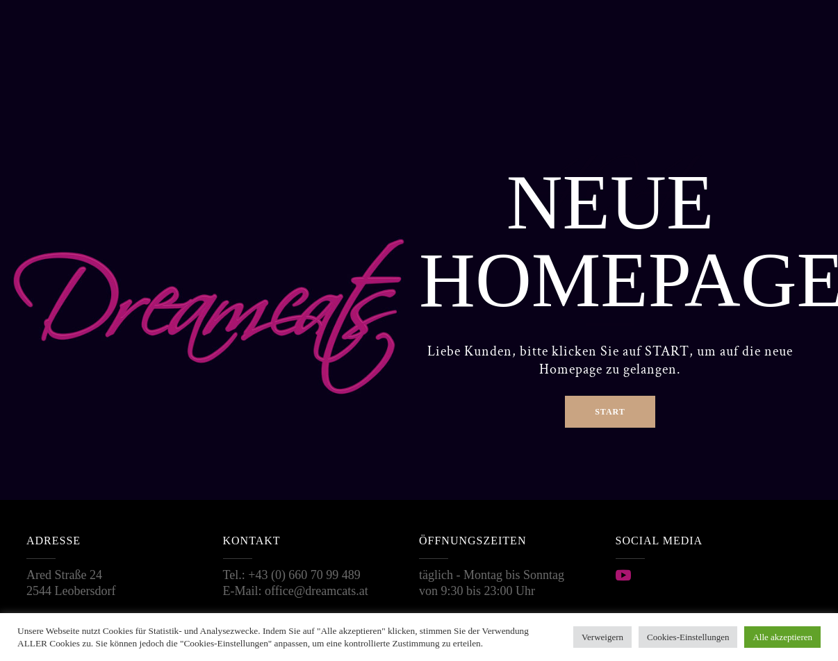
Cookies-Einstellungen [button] (688, 637)
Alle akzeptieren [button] (782, 637)
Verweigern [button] (602, 637)
